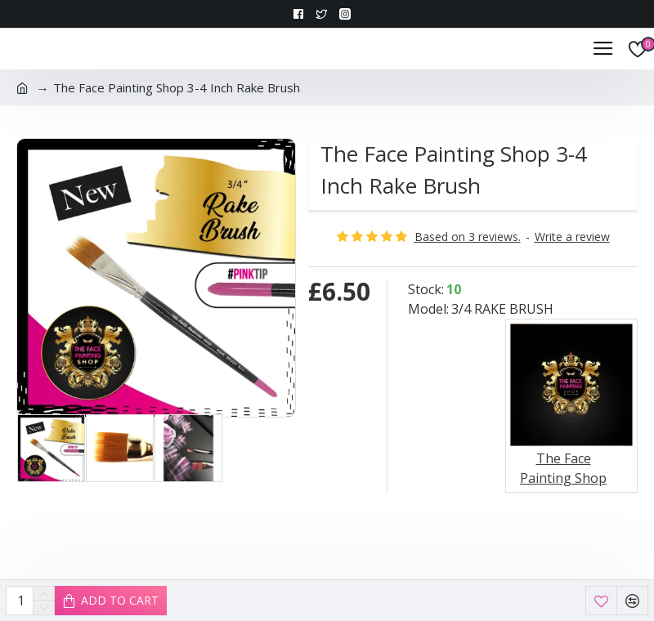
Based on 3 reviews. (467, 236)
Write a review (572, 236)
